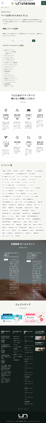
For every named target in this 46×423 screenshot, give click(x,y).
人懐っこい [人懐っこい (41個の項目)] (18, 202)
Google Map (3, 341)
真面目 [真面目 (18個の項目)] (19, 224)
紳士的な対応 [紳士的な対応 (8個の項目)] (23, 227)
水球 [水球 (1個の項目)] (28, 219)
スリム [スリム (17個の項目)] (24, 182)
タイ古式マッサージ (9, 59)
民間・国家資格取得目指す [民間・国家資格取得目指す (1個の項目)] (8, 219)
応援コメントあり (9, 86)
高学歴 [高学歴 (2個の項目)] (18, 236)
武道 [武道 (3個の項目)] (23, 216)
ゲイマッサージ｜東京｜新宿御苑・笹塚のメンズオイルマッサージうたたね (25, 421)
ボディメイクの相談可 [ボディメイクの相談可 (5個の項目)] (7, 193)
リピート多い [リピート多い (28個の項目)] (17, 196)
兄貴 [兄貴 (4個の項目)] (4, 207)
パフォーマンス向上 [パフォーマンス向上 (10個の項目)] (23, 187)
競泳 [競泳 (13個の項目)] (4, 227)
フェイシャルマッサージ (10, 64)
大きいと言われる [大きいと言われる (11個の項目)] (15, 210)
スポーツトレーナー (9, 77)
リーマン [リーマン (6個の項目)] (26, 196)
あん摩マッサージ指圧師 (10, 62)
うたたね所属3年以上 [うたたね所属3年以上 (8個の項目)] (7, 173)
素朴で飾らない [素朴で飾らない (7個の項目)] (13, 227)
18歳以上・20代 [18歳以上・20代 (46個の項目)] (6, 170)
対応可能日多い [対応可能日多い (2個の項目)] (6, 213)
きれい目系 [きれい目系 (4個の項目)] (32, 173)
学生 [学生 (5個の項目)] (33, 210)
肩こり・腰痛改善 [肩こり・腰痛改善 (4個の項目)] (23, 230)
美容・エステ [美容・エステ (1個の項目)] (6, 230)
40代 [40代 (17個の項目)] (22, 170)
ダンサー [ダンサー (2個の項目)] (32, 182)
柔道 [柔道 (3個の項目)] (17, 216)
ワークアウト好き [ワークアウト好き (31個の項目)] (15, 199)
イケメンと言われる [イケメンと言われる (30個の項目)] (36, 176)
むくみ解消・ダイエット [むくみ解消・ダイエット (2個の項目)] (8, 176)
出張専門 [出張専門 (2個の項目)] (11, 207)
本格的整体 (7, 71)
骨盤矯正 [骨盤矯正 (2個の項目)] (36, 233)
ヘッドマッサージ (9, 60)
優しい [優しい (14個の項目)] (37, 204)
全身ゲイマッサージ (9, 50)
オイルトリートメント (10, 66)
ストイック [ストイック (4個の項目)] (5, 182)
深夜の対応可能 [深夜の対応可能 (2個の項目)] (6, 221)
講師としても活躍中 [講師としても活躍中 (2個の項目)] (7, 233)
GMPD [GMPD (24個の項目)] (29, 170)
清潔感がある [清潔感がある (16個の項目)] (17, 221)
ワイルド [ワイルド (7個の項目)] (5, 199)
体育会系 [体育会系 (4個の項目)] (29, 204)
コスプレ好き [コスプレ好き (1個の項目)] (32, 179)
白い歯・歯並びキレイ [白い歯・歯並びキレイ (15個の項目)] (8, 224)
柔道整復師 (7, 84)
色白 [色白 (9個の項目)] (32, 230)
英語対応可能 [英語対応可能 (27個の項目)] (40, 230)
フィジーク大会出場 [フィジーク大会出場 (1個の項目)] (36, 187)
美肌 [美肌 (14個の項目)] (14, 230)
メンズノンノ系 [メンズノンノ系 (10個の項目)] (32, 193)
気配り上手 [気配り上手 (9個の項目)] (21, 219)
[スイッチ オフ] (43, 3)
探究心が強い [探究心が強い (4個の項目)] (26, 213)
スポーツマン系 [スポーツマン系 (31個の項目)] (15, 182)
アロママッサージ (9, 68)
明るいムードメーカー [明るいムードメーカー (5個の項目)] (7, 216)
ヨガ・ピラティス (9, 75)
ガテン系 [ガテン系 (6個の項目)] (13, 179)
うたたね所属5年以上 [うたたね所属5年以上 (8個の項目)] (21, 173)
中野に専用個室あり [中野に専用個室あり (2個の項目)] (7, 202)
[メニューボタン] (2, 3)
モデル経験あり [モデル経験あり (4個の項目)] (6, 196)
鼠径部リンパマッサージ (10, 78)
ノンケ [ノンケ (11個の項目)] (30, 185)
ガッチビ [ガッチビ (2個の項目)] (5, 179)
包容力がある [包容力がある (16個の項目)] (29, 207)
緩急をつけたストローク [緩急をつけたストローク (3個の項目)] (35, 227)
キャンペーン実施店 (11, 52)
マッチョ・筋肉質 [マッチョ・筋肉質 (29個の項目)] (21, 193)
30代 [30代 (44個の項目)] (16, 170)
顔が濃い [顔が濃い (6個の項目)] (28, 233)
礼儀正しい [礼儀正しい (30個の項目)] (27, 224)
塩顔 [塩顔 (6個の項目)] (37, 207)
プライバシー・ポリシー (23, 409)
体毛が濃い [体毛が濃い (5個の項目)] (12, 204)
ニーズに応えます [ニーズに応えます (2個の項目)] (21, 185)
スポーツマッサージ (9, 80)
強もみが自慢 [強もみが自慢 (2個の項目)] (16, 213)
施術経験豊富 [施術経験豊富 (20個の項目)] (36, 213)
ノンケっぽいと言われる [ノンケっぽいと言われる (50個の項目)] (8, 187)
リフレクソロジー (9, 57)
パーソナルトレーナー (10, 82)
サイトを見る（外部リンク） (12, 294)
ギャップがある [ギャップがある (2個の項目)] (22, 179)
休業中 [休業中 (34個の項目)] (40, 202)
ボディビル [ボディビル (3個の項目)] (29, 190)
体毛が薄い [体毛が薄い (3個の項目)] (21, 204)
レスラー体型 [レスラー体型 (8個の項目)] (34, 196)
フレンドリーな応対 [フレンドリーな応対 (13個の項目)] (7, 190)
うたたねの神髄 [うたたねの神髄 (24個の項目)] (38, 170)
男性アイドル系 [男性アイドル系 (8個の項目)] (33, 221)
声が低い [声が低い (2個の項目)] (5, 210)
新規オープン (9, 53)
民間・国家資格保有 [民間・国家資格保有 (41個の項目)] (33, 216)
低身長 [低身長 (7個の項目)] (4, 204)
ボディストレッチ (9, 55)
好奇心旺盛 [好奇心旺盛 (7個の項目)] (25, 210)
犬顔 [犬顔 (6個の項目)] (25, 221)
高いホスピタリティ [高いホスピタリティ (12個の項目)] (7, 236)
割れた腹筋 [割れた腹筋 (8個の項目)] (19, 207)
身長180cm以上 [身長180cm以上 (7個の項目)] (19, 233)
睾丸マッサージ (8, 69)
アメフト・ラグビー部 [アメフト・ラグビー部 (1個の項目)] (22, 176)
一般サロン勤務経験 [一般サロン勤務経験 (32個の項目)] (27, 199)
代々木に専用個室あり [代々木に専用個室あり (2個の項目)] (29, 202)
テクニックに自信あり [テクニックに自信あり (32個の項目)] (8, 185)
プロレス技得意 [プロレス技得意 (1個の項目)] (20, 190)
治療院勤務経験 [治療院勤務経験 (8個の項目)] (37, 219)
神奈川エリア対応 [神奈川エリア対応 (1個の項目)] (37, 224)
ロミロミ (6, 73)
